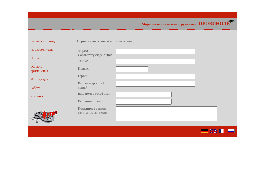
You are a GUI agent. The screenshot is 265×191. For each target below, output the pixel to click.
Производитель (42, 49)
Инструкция (39, 79)
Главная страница (43, 41)
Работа (36, 88)
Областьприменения (39, 68)
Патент (36, 58)
